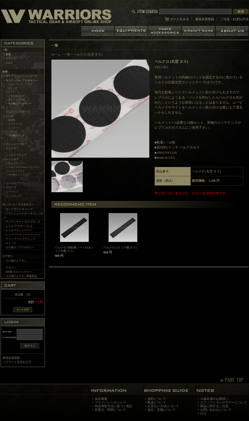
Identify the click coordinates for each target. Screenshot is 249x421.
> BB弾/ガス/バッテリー (18, 271)
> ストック (10, 243)
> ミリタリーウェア (15, 154)
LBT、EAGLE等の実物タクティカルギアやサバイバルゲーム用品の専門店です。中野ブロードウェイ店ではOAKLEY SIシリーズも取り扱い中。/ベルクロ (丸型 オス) (56, 16)
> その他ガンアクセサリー (19, 247)
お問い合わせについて (216, 410)
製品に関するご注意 (214, 406)
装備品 (132, 31)
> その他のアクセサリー (19, 103)
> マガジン (10, 267)
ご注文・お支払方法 (234, 19)
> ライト (10, 92)
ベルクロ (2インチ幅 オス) (120, 247)
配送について (156, 402)
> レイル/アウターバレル (18, 226)
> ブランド (10, 58)
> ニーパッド (11, 191)
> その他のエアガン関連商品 (20, 276)
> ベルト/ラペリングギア (19, 84)
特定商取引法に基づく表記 (113, 406)
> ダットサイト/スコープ (18, 209)
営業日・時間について (110, 410)
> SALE (8, 62)
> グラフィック (14, 124)
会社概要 (101, 399)
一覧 (67, 54)
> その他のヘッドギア (17, 174)
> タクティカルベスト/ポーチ (21, 76)
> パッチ (9, 116)
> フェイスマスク (15, 171)
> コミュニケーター (15, 144)
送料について (156, 399)
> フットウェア (12, 196)
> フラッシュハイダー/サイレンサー (23, 215)
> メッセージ (13, 128)
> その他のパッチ (15, 135)
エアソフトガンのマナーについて (223, 402)
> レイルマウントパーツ (18, 230)
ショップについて (232, 31)
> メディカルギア (15, 96)
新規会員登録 (204, 19)
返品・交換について (161, 410)
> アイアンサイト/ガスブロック (22, 221)
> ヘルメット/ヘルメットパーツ (22, 167)
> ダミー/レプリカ (15, 99)
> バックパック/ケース (17, 111)
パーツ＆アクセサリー (165, 31)
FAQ (203, 413)
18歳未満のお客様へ (214, 399)
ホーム (98, 31)
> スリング (12, 88)
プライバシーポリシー (110, 402)
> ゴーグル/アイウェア (17, 183)
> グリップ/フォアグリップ (19, 238)
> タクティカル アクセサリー (21, 80)
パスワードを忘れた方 (17, 361)
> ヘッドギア (11, 159)
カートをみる (179, 19)
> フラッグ (12, 131)
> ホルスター (11, 148)
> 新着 (7, 54)
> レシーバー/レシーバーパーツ (22, 234)
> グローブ (10, 187)
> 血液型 (10, 120)
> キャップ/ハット (15, 163)
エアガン (199, 31)
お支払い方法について (163, 406)
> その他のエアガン (15, 260)
